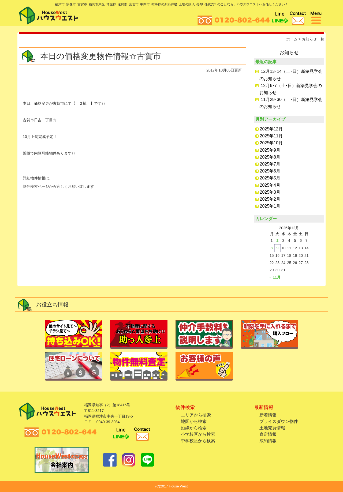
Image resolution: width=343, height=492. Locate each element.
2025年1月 (270, 206)
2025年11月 (271, 136)
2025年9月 (270, 150)
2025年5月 (270, 178)
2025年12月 (271, 129)
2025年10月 (271, 143)
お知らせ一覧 (313, 39)
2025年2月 (270, 199)
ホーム (291, 39)
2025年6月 (270, 171)
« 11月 (275, 277)
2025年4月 (270, 185)
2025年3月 (270, 192)
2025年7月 (270, 164)
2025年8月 (270, 157)
